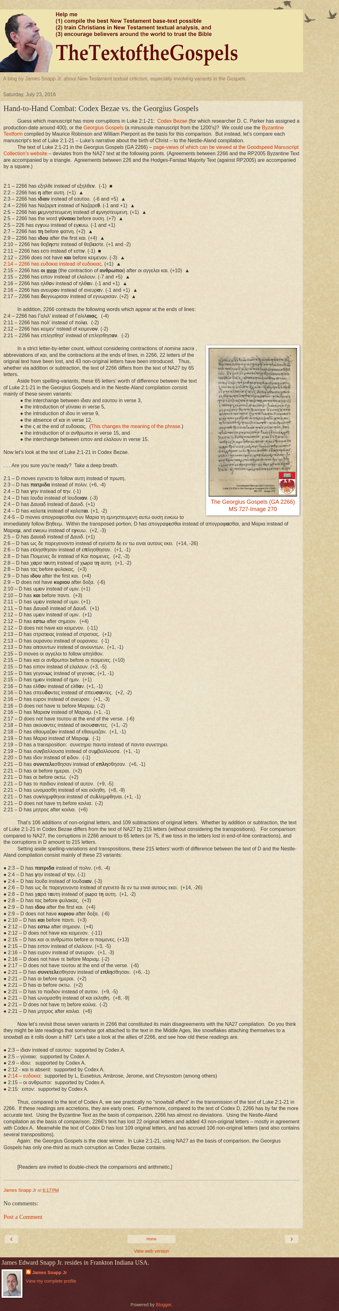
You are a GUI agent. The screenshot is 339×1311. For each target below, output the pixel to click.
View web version (151, 1251)
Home (151, 1239)
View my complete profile (51, 1281)
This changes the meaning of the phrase (135, 426)
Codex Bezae (172, 121)
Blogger (163, 1304)
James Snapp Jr (49, 1272)
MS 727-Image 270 (253, 509)
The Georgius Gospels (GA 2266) (253, 502)
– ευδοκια (24, 1076)
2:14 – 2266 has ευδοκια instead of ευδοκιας (52, 264)
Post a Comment (23, 1217)
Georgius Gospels (103, 127)
